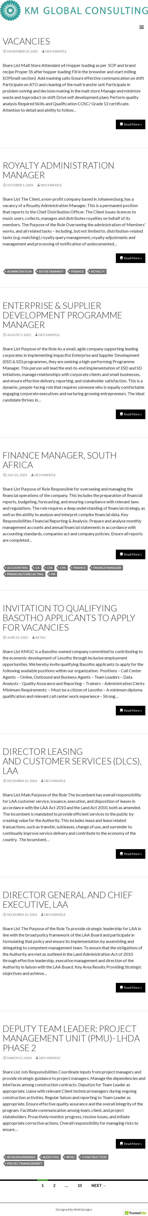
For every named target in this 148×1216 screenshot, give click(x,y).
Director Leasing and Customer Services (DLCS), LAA (72, 761)
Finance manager (107, 567)
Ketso (41, 637)
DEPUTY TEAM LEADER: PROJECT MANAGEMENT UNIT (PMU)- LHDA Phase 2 (71, 1038)
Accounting (17, 567)
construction (94, 1157)
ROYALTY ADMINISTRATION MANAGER (58, 170)
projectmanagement (24, 1163)
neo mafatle (56, 51)
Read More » (133, 124)
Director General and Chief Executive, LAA (68, 899)
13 (80, 1185)
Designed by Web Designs (74, 1209)
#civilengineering (21, 1157)
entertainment (51, 271)
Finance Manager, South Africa (60, 460)
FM (53, 574)
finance (77, 271)
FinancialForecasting (25, 574)
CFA (50, 567)
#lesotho (51, 1157)
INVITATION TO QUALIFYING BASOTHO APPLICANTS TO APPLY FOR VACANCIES (69, 618)
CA (37, 567)
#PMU (70, 1157)
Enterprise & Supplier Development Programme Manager (62, 315)
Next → (98, 1185)
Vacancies (26, 41)
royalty (98, 271)
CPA (63, 567)
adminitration (19, 271)
